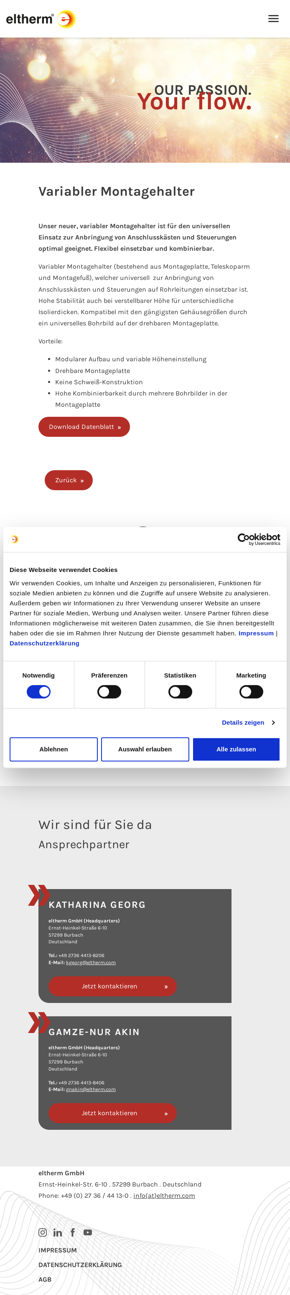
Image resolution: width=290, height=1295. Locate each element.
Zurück (66, 480)
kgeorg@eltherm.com (91, 962)
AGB (44, 1279)
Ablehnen (53, 749)
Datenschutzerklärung (45, 643)
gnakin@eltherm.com (91, 1089)
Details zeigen (243, 722)
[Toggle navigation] (273, 19)
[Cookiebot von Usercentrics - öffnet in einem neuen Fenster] (243, 539)
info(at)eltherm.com (164, 1195)
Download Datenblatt (81, 427)
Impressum (256, 633)
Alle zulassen (236, 749)
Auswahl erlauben (145, 749)
